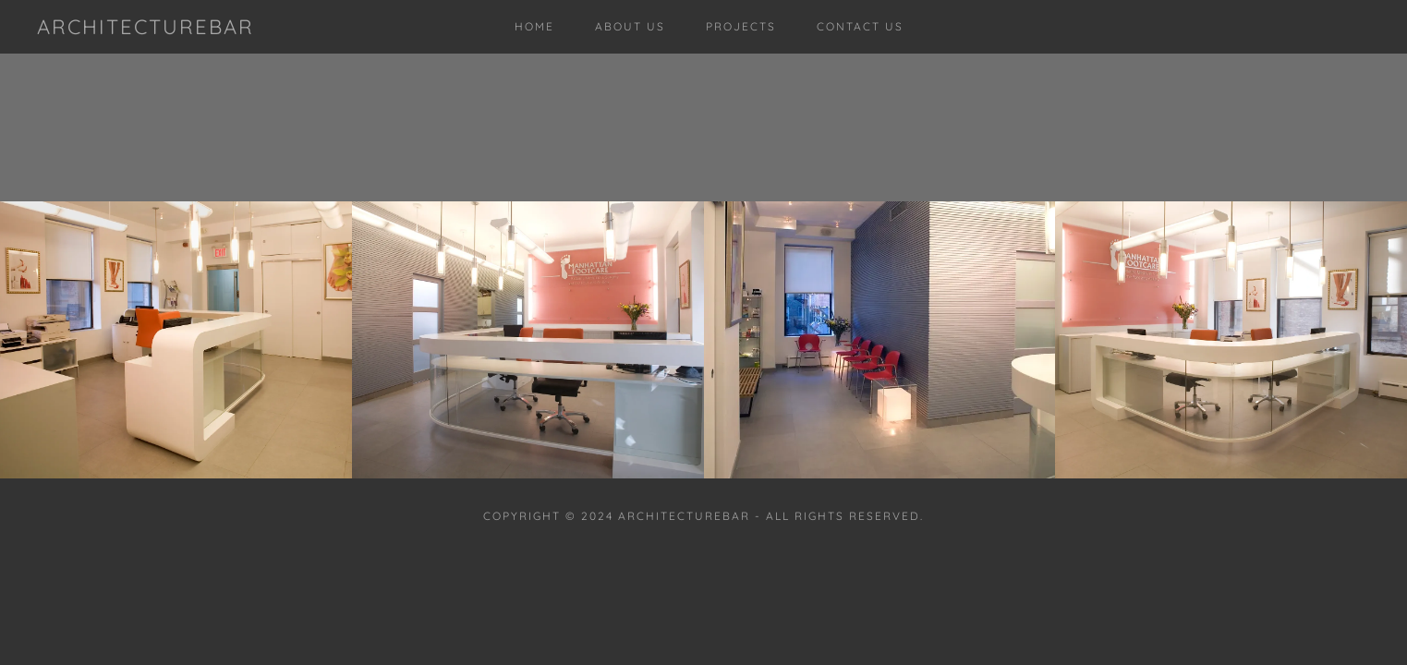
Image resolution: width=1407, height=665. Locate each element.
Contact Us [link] (860, 26)
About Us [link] (630, 26)
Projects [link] (741, 26)
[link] (145, 28)
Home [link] (534, 26)
